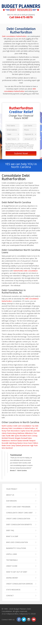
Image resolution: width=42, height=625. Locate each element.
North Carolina (7, 426)
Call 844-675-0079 (21, 17)
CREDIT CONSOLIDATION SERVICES (19, 584)
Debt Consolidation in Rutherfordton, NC (23, 428)
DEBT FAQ (10, 530)
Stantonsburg (12, 433)
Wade (4, 445)
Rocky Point (6, 431)
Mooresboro (15, 431)
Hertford (14, 441)
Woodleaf (23, 436)
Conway (34, 436)
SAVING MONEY (12, 578)
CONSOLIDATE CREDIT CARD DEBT (19, 513)
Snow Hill (29, 431)
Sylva (30, 438)
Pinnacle (11, 438)
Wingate (18, 438)
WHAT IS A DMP (12, 536)
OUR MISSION (11, 501)
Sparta (17, 436)
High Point (34, 445)
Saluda (19, 441)
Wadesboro (6, 441)
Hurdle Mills (10, 436)
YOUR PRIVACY (11, 489)
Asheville (25, 441)
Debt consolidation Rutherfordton (14, 36)
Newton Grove (22, 443)
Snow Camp (10, 445)
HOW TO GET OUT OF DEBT (16, 572)
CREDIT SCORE (11, 566)
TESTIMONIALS (12, 560)
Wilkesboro (29, 433)
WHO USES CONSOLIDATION (17, 542)
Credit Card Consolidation (22, 426)
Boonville (5, 443)
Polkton (35, 443)
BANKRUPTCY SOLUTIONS (16, 548)
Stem (29, 436)
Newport (32, 441)
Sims (3, 448)
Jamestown (26, 445)
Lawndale (36, 431)
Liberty (4, 433)
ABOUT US (10, 495)
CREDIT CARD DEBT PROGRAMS (18, 507)
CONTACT (10, 595)
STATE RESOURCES (13, 590)
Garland (18, 445)
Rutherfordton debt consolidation (25, 271)
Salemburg (13, 443)
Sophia (22, 431)
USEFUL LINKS (11, 554)
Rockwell (24, 438)
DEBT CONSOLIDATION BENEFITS (19, 524)
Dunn (30, 443)
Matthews (21, 433)
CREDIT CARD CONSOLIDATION (18, 518)
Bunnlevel (9, 448)
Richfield (5, 438)
